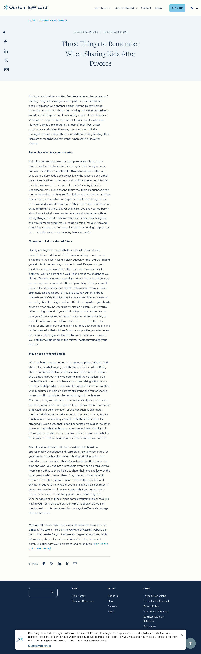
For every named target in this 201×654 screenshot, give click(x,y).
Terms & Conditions (154, 595)
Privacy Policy (151, 606)
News (111, 611)
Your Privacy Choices (155, 611)
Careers (112, 606)
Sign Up (177, 8)
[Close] (182, 635)
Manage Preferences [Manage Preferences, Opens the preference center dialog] (39, 646)
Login (158, 8)
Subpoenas (149, 626)
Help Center (78, 595)
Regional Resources (83, 601)
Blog (110, 601)
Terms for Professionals (156, 601)
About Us (113, 595)
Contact (146, 8)
